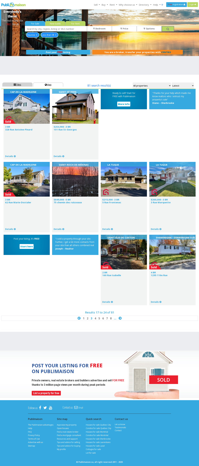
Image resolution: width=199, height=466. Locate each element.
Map (48, 84)
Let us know (120, 424)
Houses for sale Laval (95, 446)
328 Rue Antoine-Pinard (18, 129)
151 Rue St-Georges (65, 129)
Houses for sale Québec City (98, 425)
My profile (61, 449)
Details (9, 156)
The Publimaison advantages (40, 425)
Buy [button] (104, 4)
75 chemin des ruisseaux (68, 202)
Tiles (17, 84)
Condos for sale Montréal (97, 435)
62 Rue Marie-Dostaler (18, 202)
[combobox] (56, 28)
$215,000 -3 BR (110, 199)
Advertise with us (35, 442)
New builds (55, 23)
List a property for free (46, 393)
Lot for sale (91, 453)
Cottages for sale (93, 449)
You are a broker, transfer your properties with (137, 52)
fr (162, 4)
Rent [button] (112, 4)
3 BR (7, 126)
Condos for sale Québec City (98, 428)
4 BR (153, 272)
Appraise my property (66, 425)
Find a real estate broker (68, 432)
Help (30, 428)
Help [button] (156, 4)
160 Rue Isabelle (111, 275)
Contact (118, 430)
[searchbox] (56, 28)
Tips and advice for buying (68, 446)
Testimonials (120, 427)
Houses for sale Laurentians (98, 442)
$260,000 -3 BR (159, 199)
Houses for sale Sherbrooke (98, 439)
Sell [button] (96, 4)
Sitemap (31, 446)
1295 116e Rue (159, 275)
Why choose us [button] (127, 4)
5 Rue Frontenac (111, 202)
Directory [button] (144, 4)
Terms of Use (34, 439)
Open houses (63, 428)
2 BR (104, 272)
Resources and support (67, 439)
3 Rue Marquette (161, 202)
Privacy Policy (34, 435)
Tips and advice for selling (68, 442)
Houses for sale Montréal (97, 432)
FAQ (30, 432)
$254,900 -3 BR (62, 126)
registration (176, 4)
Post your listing (58, 52)
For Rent (75, 23)
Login (192, 4)
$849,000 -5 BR (62, 199)
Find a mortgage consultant (69, 435)
